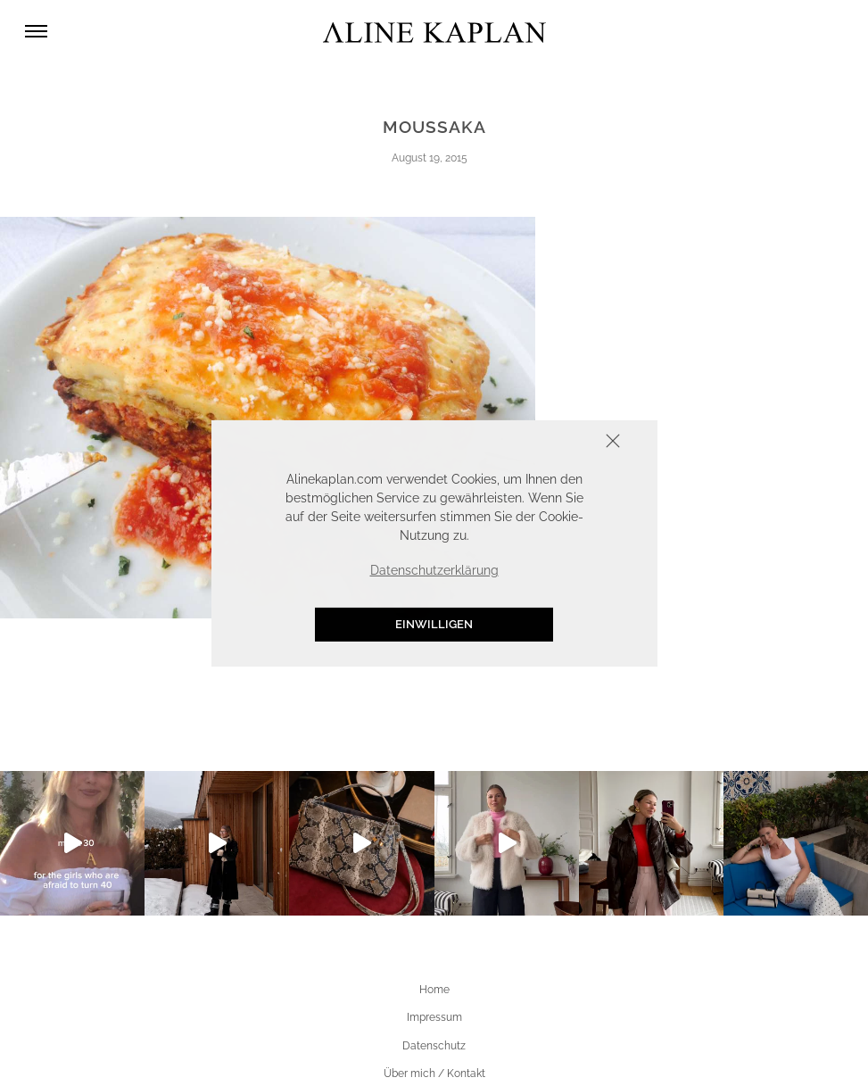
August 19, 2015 (429, 158)
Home (434, 989)
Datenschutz (434, 1046)
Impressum (434, 1017)
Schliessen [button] (557, 442)
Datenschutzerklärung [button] (434, 570)
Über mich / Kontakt (434, 1073)
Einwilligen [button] (434, 624)
